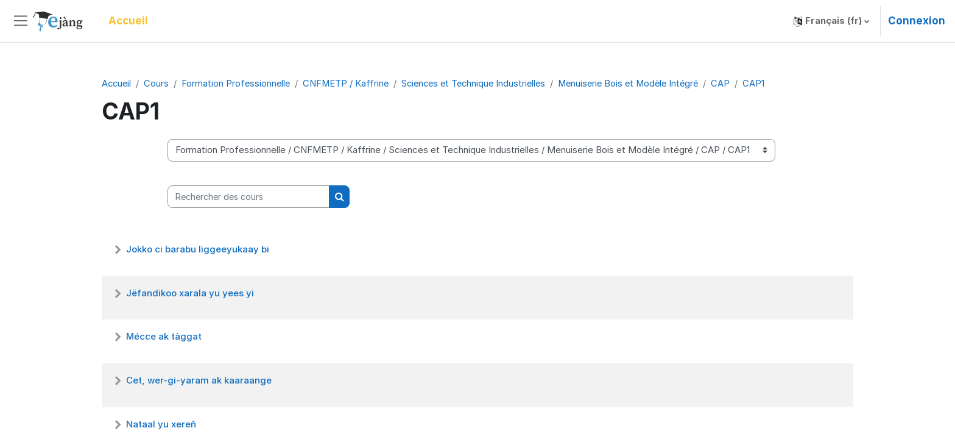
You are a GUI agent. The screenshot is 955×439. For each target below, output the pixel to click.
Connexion (916, 21)
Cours (158, 83)
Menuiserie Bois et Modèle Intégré (642, 83)
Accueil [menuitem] (128, 21)
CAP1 (771, 83)
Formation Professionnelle (238, 83)
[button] (831, 21)
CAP (737, 83)
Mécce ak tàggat (164, 337)
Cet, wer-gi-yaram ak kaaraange (199, 381)
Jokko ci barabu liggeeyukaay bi (197, 249)
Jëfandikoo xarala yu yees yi (190, 293)
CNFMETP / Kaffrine (349, 83)
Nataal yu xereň (161, 424)
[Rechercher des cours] (248, 197)
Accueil (117, 83)
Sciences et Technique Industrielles (481, 83)
